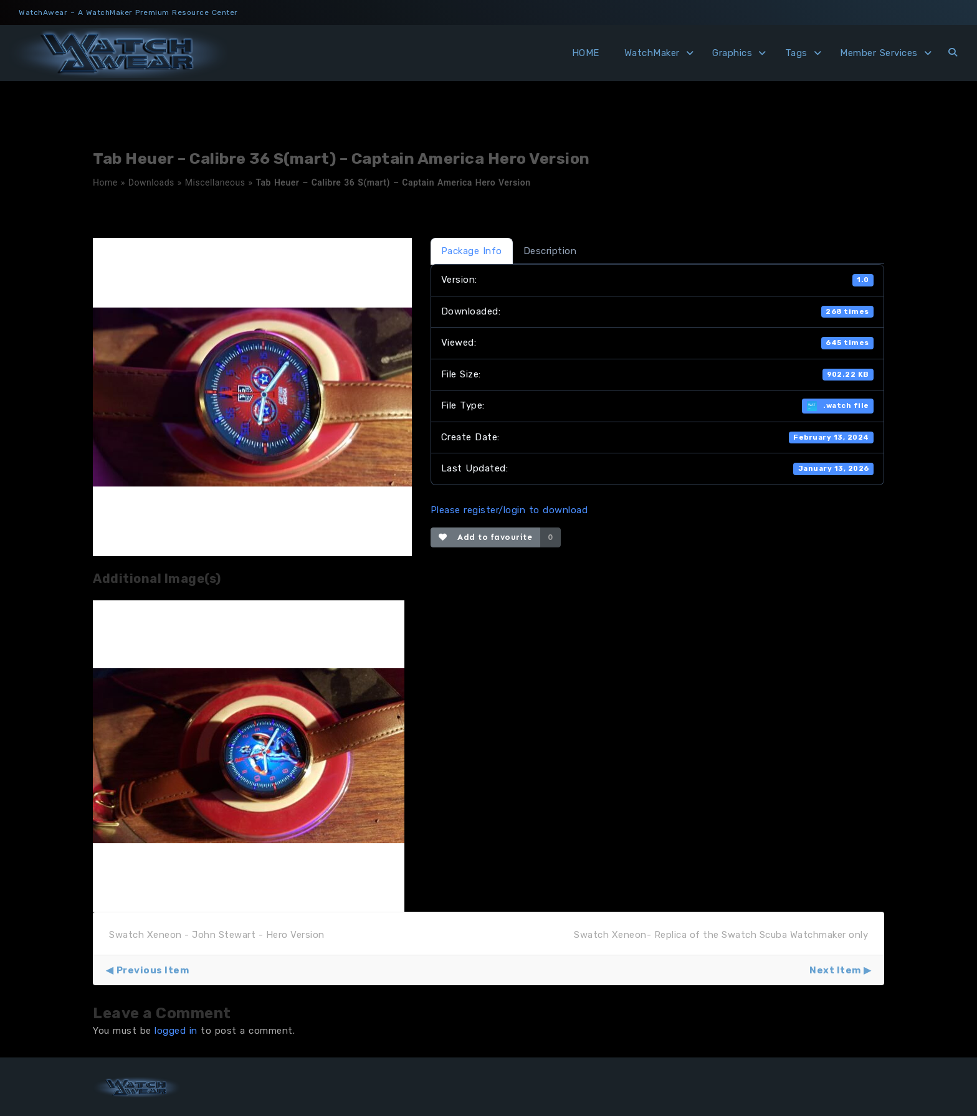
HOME (585, 53)
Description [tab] (550, 251)
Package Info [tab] (471, 251)
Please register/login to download (509, 510)
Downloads (151, 182)
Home (105, 182)
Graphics (732, 53)
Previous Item (153, 970)
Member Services (879, 53)
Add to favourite (486, 537)
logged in (176, 1030)
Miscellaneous (215, 182)
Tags (796, 53)
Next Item (835, 970)
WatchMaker (652, 53)
